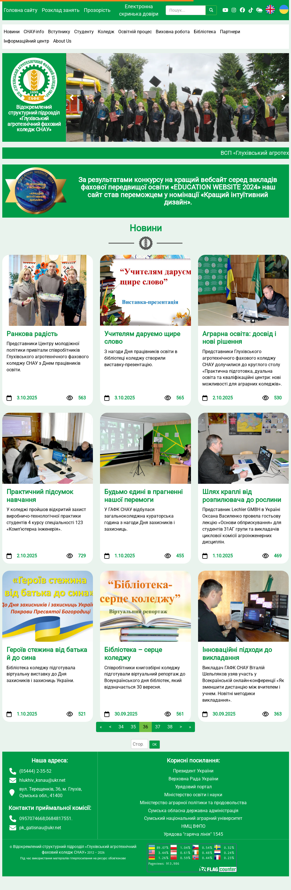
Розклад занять (61, 10)
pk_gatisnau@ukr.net (40, 827)
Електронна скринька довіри (138, 10)
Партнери (230, 31)
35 (133, 726)
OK (154, 745)
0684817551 (58, 818)
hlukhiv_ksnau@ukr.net (42, 780)
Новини (12, 31)
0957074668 (32, 818)
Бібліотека (205, 31)
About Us (62, 41)
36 (145, 726)
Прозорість (97, 10)
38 (169, 726)
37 (157, 726)
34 (121, 726)
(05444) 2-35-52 (35, 771)
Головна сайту (21, 10)
